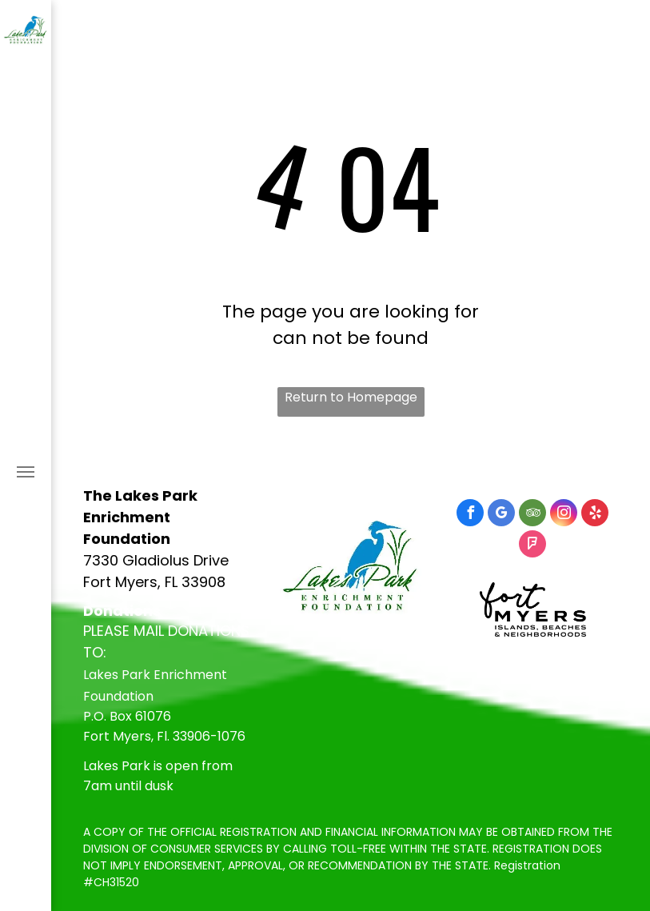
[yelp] (594, 514)
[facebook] (470, 514)
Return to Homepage (351, 397)
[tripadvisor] (532, 514)
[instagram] (563, 514)
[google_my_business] (501, 514)
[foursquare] (532, 545)
